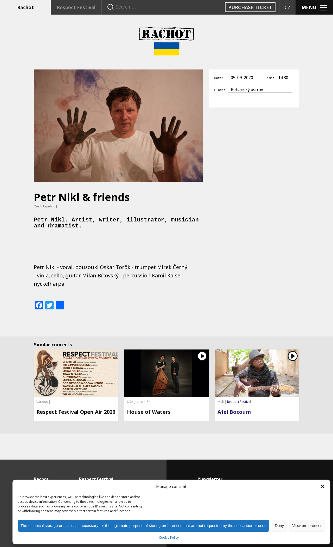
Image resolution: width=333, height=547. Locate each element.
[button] (322, 486)
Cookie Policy (169, 537)
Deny (279, 525)
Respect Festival (76, 7)
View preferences (307, 525)
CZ (287, 7)
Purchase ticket (250, 7)
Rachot (25, 7)
